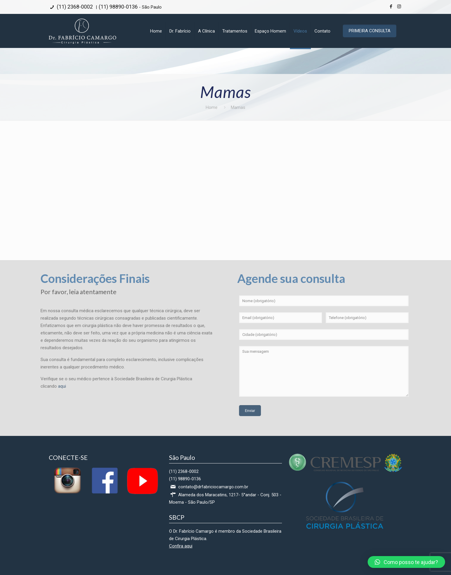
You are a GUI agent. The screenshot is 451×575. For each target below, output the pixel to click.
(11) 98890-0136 (118, 7)
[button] (406, 562)
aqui (35, 386)
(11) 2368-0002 (74, 7)
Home (212, 107)
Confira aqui (180, 546)
